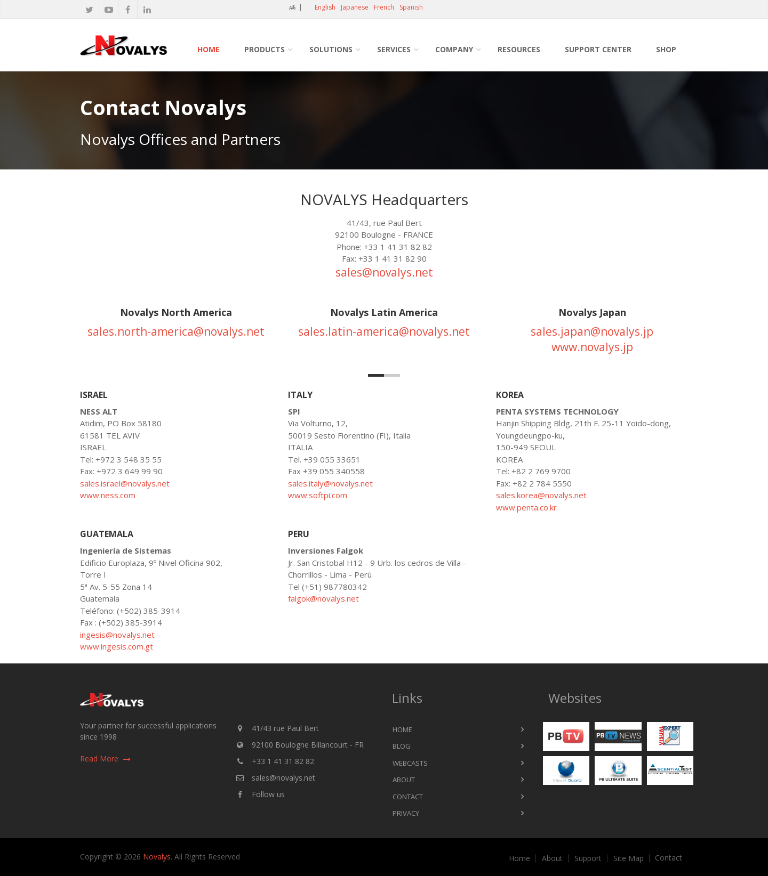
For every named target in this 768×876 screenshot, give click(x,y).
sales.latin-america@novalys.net (384, 331)
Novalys (157, 856)
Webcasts (410, 763)
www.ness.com (107, 495)
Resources (519, 49)
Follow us (268, 794)
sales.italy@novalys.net (330, 483)
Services (394, 49)
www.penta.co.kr (526, 507)
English (325, 7)
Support (588, 858)
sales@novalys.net (384, 272)
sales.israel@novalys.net (125, 483)
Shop (666, 49)
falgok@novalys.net (323, 598)
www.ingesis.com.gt (116, 646)
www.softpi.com (317, 495)
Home (208, 49)
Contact (408, 796)
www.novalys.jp (592, 346)
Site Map (628, 858)
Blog (402, 746)
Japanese (355, 7)
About (404, 779)
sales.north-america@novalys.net (176, 331)
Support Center (598, 49)
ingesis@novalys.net (117, 634)
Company (454, 49)
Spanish (411, 7)
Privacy (406, 813)
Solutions (331, 49)
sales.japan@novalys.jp (592, 331)
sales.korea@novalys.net (541, 495)
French (384, 7)
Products (264, 49)
